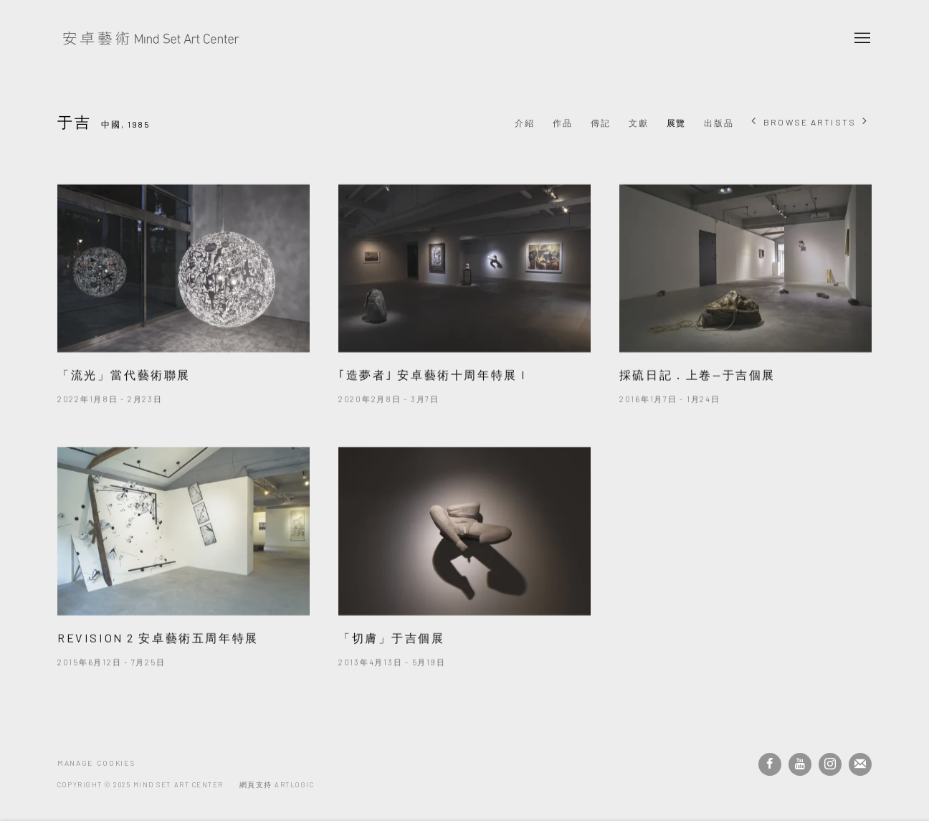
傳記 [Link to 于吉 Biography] (601, 123)
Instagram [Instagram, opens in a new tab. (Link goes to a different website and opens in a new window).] (830, 764)
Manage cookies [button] (96, 763)
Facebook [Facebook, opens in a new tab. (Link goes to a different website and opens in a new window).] (769, 764)
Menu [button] (861, 38)
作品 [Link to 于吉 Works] (563, 123)
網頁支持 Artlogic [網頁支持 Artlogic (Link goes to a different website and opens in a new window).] (277, 784)
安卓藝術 (150, 38)
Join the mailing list (860, 764)
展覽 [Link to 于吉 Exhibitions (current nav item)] (677, 123)
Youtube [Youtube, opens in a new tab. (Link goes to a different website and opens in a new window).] (800, 764)
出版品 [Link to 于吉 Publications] (719, 123)
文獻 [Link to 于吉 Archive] (639, 123)
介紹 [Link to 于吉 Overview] (525, 123)
